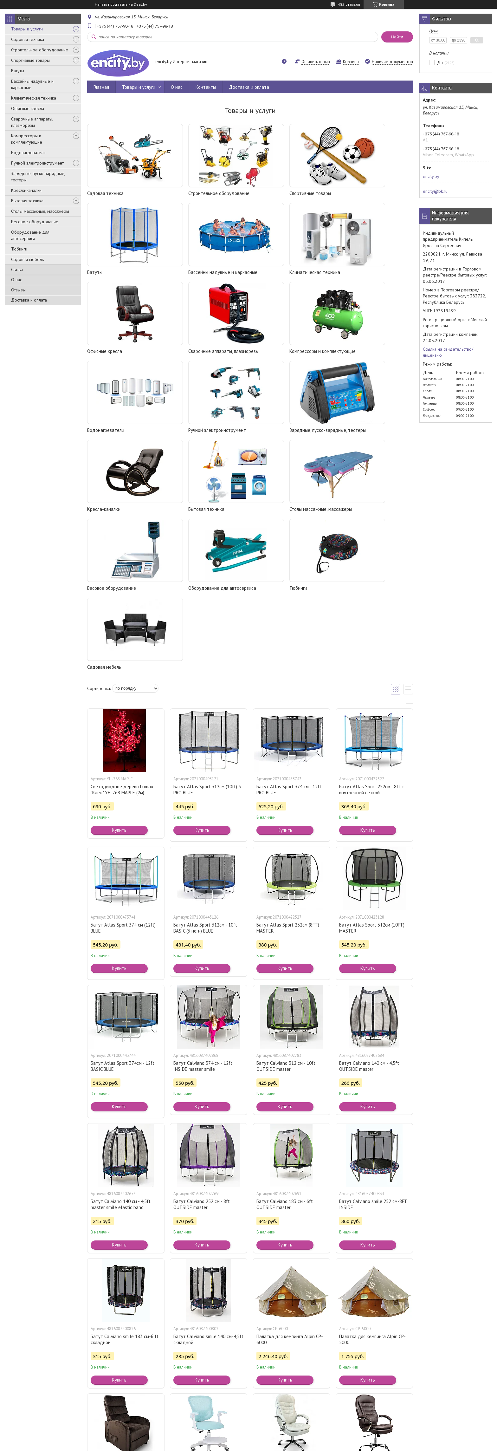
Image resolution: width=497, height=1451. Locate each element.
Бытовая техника (27, 201)
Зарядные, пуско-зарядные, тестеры (38, 177)
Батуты (17, 71)
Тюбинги (19, 249)
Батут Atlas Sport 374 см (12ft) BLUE (123, 770)
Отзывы (18, 290)
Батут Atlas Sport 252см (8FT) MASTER (287, 770)
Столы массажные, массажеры (40, 211)
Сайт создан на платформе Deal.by (248, 1439)
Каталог (18, 1421)
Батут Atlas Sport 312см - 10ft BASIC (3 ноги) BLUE (205, 770)
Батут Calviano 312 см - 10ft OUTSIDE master (285, 908)
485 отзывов (349, 4)
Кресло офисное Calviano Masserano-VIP (365, 1317)
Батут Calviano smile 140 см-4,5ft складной (208, 1181)
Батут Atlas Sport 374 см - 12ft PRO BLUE (288, 632)
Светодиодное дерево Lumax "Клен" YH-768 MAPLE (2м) (122, 632)
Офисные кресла (27, 108)
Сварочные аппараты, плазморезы (32, 122)
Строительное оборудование (39, 50)
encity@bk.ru (435, 191)
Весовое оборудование (34, 221)
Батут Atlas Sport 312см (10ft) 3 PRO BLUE (207, 632)
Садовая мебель (27, 259)
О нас (16, 280)
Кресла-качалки (26, 190)
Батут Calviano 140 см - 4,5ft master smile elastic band (121, 1046)
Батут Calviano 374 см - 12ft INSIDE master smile (202, 908)
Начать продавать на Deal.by (121, 4)
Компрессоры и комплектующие (26, 139)
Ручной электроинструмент (37, 163)
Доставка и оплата (29, 300)
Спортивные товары (30, 60)
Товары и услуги (27, 29)
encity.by (431, 176)
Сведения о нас (268, 1421)
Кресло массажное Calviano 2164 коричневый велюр (125, 1317)
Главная (101, 87)
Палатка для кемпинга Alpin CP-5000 (372, 1181)
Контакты (206, 87)
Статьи (17, 269)
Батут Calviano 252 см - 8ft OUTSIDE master (201, 1046)
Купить (119, 672)
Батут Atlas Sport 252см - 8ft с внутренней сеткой (371, 632)
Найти (397, 37)
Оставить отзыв (315, 61)
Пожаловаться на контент (274, 1444)
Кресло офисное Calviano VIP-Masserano (288, 1317)
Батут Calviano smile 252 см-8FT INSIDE (373, 1046)
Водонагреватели (28, 152)
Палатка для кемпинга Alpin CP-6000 (289, 1181)
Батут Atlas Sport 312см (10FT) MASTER (371, 770)
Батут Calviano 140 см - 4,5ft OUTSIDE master (369, 908)
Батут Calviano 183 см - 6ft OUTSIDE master (284, 1046)
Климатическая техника (33, 98)
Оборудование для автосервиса (30, 235)
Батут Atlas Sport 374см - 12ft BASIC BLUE (122, 908)
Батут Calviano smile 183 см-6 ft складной (124, 1181)
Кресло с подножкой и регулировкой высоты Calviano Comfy (205, 1320)
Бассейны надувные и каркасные (32, 84)
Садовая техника (27, 39)
